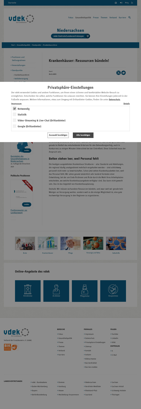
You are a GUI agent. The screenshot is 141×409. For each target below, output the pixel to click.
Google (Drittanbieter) (29, 126)
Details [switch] (127, 104)
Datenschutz (114, 99)
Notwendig (24, 109)
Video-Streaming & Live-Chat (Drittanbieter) (41, 120)
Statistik (22, 114)
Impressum (16, 104)
